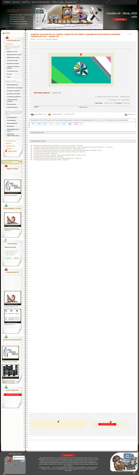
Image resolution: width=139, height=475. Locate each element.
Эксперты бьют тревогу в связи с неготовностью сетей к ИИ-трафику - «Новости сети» (12, 229)
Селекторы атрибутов (14, 96)
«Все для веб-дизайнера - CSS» (119, 472)
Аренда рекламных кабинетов (10, 195)
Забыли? (20, 464)
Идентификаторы (12, 84)
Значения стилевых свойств (13, 67)
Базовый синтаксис (13, 63)
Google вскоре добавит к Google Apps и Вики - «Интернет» (52, 159)
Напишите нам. (126, 103)
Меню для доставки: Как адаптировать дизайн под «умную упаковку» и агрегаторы (11, 381)
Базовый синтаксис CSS (9, 324)
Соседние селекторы (13, 90)
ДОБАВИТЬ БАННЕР (119, 19)
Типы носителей (12, 60)
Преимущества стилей (14, 54)
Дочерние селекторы (13, 93)
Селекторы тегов (12, 71)
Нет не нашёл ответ (11, 252)
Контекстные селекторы (14, 87)
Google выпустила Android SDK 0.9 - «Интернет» (49, 156)
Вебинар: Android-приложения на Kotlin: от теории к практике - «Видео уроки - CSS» (60, 148)
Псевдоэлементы (12, 107)
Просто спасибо (10, 254)
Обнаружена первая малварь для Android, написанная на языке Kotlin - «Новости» (59, 145)
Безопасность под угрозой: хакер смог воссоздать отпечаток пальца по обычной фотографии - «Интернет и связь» (68, 150)
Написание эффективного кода (13, 134)
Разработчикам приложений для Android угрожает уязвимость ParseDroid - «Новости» (60, 152)
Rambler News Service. (125, 96)
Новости (55, 39)
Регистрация (11, 464)
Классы (9, 74)
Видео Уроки (12, 151)
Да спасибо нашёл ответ (12, 251)
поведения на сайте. (108, 103)
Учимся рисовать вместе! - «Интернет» (46, 153)
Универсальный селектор (12, 100)
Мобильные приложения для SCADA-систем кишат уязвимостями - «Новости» (58, 158)
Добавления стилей (13, 57)
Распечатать (131, 114)
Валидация (10, 126)
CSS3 (9, 77)
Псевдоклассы (11, 104)
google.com (56, 93)
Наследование (11, 120)
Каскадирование (12, 123)
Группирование (12, 117)
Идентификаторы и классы (13, 130)
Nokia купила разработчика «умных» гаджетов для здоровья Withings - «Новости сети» (60, 155)
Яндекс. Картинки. (126, 100)
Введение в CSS (12, 51)
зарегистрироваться (99, 120)
